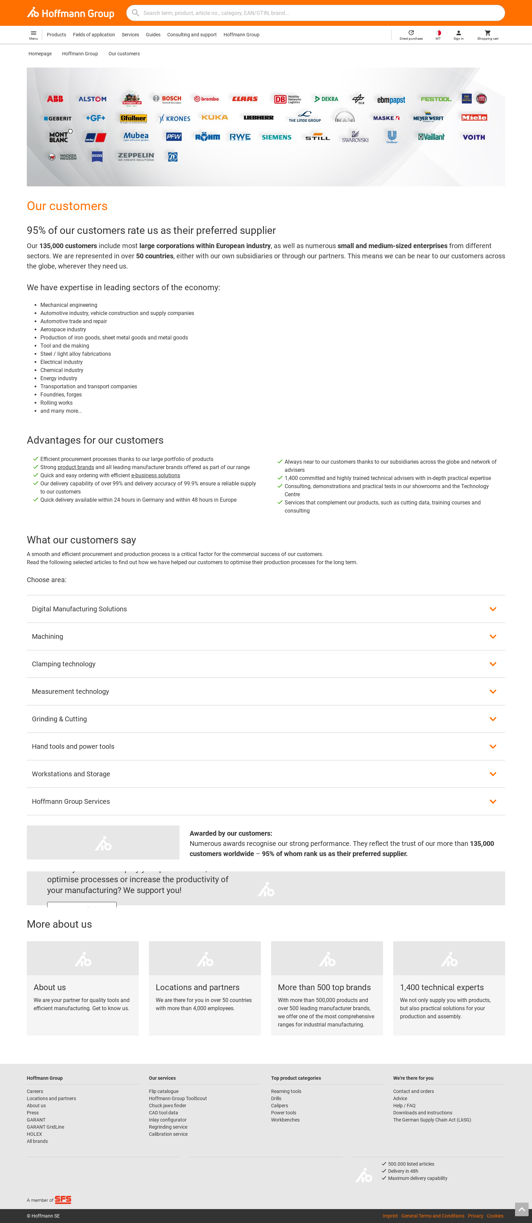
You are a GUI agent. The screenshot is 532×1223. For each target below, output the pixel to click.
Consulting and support (192, 34)
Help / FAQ (404, 1105)
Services (130, 34)
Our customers (124, 53)
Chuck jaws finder (167, 1105)
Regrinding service (168, 1127)
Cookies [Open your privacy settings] (495, 1216)
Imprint (390, 1216)
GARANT (36, 1120)
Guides (153, 34)
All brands (37, 1141)
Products (56, 34)
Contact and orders (413, 1091)
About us (36, 1105)
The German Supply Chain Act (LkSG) (432, 1120)
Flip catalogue (163, 1091)
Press (33, 1112)
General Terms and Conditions (432, 1216)
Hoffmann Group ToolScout (178, 1098)
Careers (35, 1091)
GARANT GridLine (45, 1127)
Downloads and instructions (422, 1112)
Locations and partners (51, 1098)
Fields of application (94, 34)
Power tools (283, 1112)
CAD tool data (163, 1112)
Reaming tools (286, 1091)
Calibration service (168, 1134)
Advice (400, 1098)
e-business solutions (155, 475)
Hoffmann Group (242, 34)
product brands (76, 467)
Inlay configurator (168, 1120)
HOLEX (34, 1134)
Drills (276, 1098)
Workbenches (285, 1120)
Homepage (40, 53)
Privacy (475, 1216)
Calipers (279, 1105)
